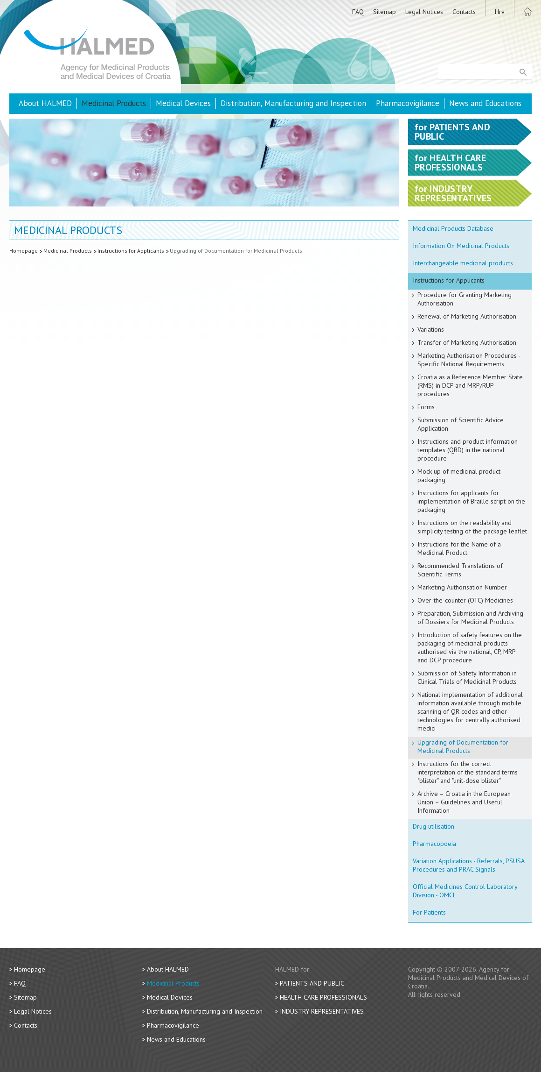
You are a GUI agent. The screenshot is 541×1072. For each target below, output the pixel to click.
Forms (426, 407)
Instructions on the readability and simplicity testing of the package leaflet (472, 526)
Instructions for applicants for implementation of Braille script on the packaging (471, 501)
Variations (430, 329)
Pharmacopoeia (434, 843)
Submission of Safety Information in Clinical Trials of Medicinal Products (467, 677)
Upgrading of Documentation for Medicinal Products (236, 250)
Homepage (23, 250)
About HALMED (45, 103)
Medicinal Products (114, 103)
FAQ (358, 11)
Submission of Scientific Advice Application (460, 424)
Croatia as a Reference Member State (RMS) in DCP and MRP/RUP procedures (470, 385)
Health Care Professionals (323, 997)
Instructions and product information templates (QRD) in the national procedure (467, 449)
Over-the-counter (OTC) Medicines (465, 600)
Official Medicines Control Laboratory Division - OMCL (465, 890)
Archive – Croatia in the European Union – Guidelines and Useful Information (464, 802)
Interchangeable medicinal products (463, 263)
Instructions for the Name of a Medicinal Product (459, 548)
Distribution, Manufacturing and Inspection (293, 103)
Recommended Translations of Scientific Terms (460, 569)
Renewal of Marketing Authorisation (466, 316)
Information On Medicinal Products (461, 245)
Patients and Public (312, 983)
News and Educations (485, 103)
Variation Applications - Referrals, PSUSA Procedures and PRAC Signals (469, 865)
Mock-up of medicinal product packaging (458, 475)
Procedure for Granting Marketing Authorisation (464, 299)
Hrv (500, 11)
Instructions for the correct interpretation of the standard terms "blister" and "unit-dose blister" (467, 772)
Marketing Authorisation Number (462, 587)
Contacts (464, 11)
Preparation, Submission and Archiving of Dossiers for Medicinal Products (470, 617)
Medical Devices (183, 103)
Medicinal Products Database (453, 228)
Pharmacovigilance (407, 103)
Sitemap (384, 11)
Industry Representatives (322, 1011)
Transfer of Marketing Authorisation (466, 342)
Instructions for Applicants (130, 250)
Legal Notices (424, 11)
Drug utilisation (433, 826)
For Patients (429, 912)
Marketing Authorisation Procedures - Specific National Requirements (468, 359)
